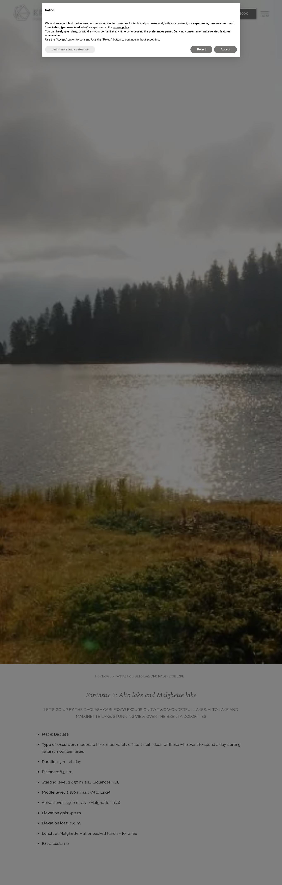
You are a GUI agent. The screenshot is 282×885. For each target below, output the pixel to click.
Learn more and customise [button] (70, 49)
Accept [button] (225, 49)
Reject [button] (201, 49)
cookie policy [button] (121, 27)
